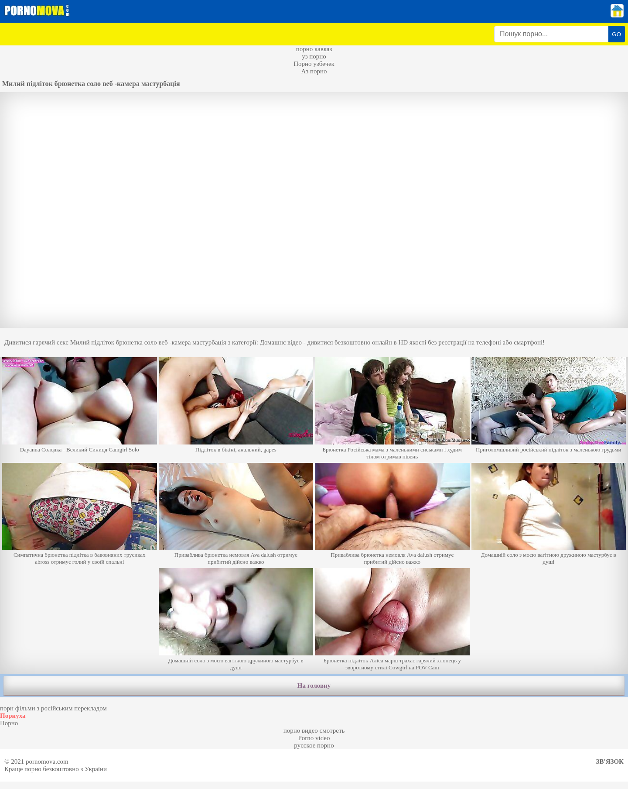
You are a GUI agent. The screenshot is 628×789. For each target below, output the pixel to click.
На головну (314, 685)
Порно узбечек (314, 63)
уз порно (314, 56)
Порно (9, 723)
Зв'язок (610, 761)
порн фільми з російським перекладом (53, 708)
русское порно (314, 745)
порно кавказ (314, 48)
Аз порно (314, 71)
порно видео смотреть (314, 730)
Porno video (314, 737)
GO (616, 34)
